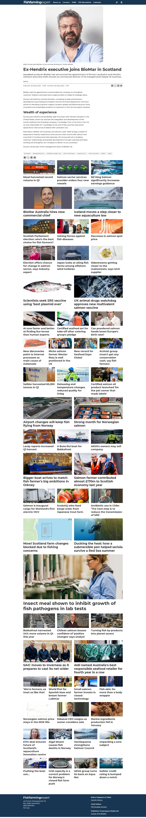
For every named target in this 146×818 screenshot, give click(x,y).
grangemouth (38, 153)
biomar (27, 153)
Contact (66, 2)
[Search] (117, 2)
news (103, 153)
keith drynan (69, 153)
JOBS (74, 2)
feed (110, 153)
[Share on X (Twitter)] (115, 85)
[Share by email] (121, 85)
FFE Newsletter (84, 2)
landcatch (81, 153)
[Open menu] (121, 2)
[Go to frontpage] (37, 2)
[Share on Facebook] (112, 85)
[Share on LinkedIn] (118, 85)
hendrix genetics (54, 153)
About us (57, 2)
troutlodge (93, 153)
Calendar (97, 2)
